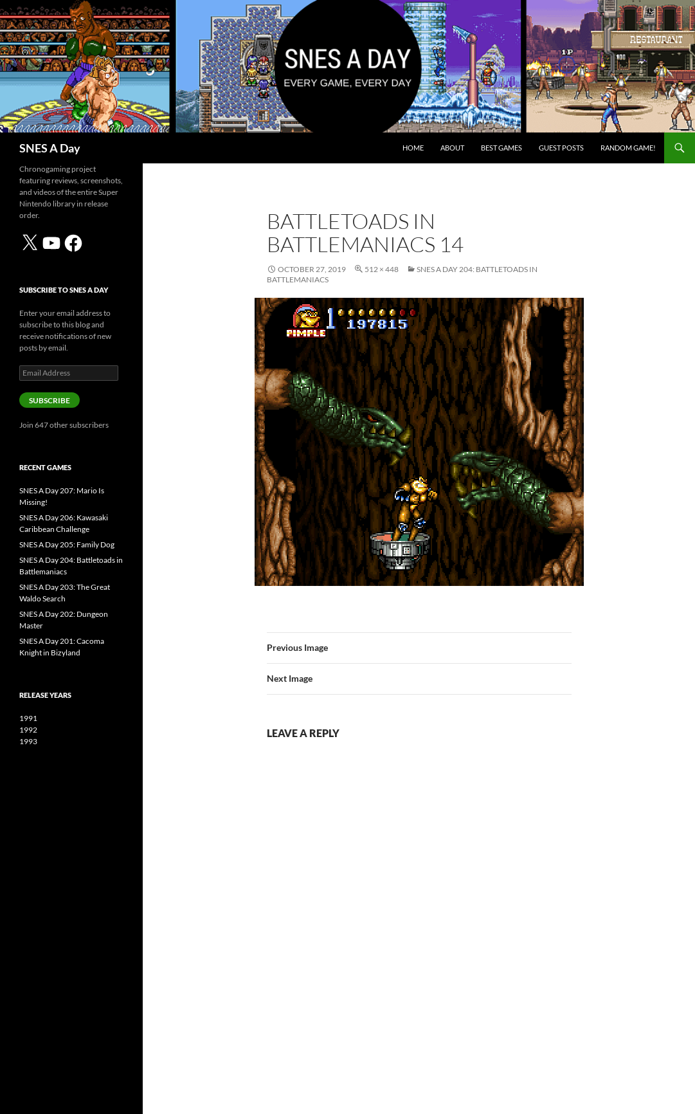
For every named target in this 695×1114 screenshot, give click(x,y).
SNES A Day (49, 148)
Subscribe (49, 400)
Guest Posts (561, 147)
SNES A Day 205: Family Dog (66, 544)
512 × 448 (382, 269)
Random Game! (628, 147)
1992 (28, 730)
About (452, 147)
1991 (28, 718)
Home (413, 147)
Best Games (501, 147)
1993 (28, 741)
